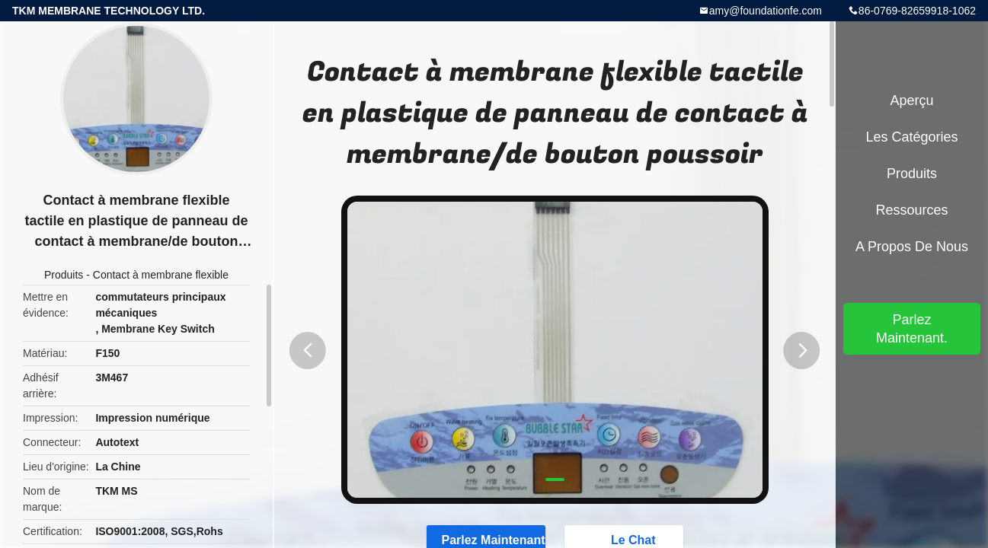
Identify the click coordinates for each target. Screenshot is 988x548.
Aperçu (911, 100)
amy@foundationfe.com (765, 11)
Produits (63, 275)
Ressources (911, 210)
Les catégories (911, 137)
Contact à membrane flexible (161, 275)
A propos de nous (911, 246)
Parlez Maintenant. (912, 329)
